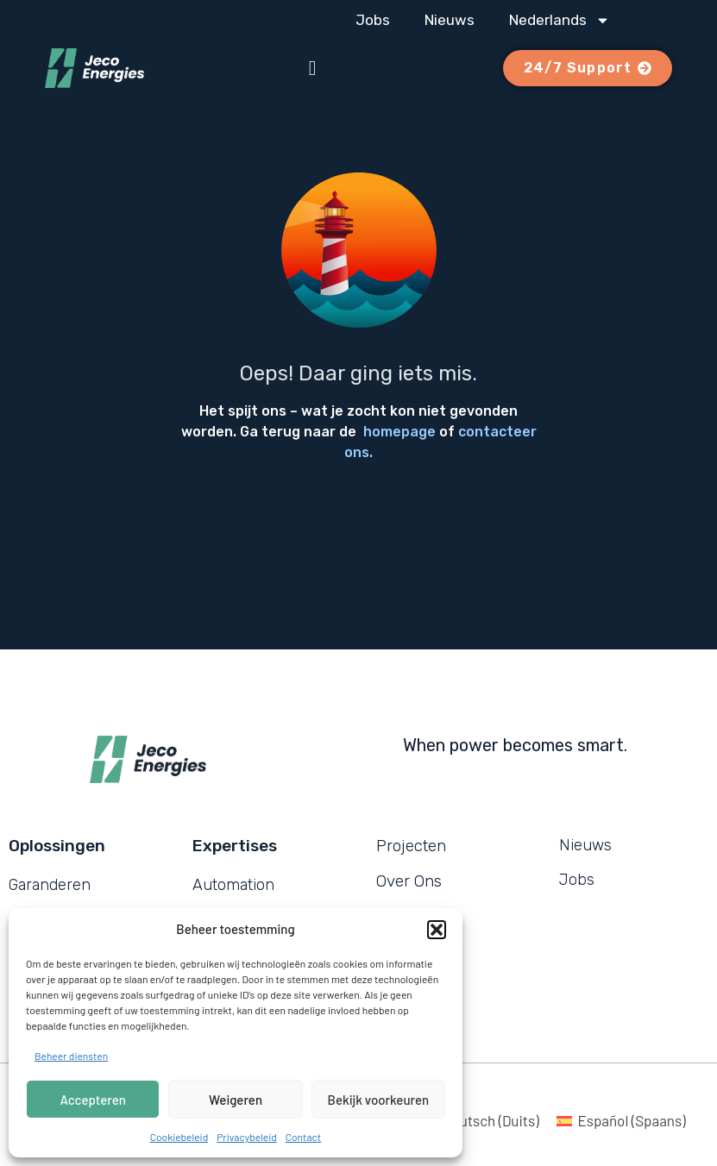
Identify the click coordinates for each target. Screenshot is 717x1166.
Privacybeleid (247, 1137)
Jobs (372, 19)
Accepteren (93, 1099)
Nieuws (450, 19)
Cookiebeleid (179, 1137)
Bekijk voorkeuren (379, 1099)
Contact (303, 1137)
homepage (399, 431)
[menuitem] (559, 20)
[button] (436, 929)
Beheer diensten (71, 1056)
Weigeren (235, 1099)
